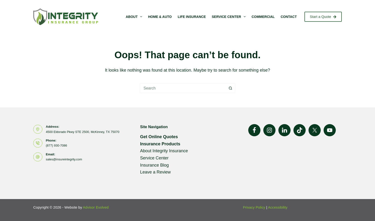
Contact (289, 17)
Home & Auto (160, 17)
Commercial (263, 17)
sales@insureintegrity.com (64, 159)
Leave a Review (155, 172)
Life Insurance (192, 17)
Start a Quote (323, 17)
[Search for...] (183, 88)
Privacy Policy (254, 207)
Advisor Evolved (96, 207)
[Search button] (230, 88)
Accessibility (277, 207)
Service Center (229, 17)
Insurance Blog (154, 165)
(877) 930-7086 (56, 145)
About (135, 17)
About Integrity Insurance (164, 150)
